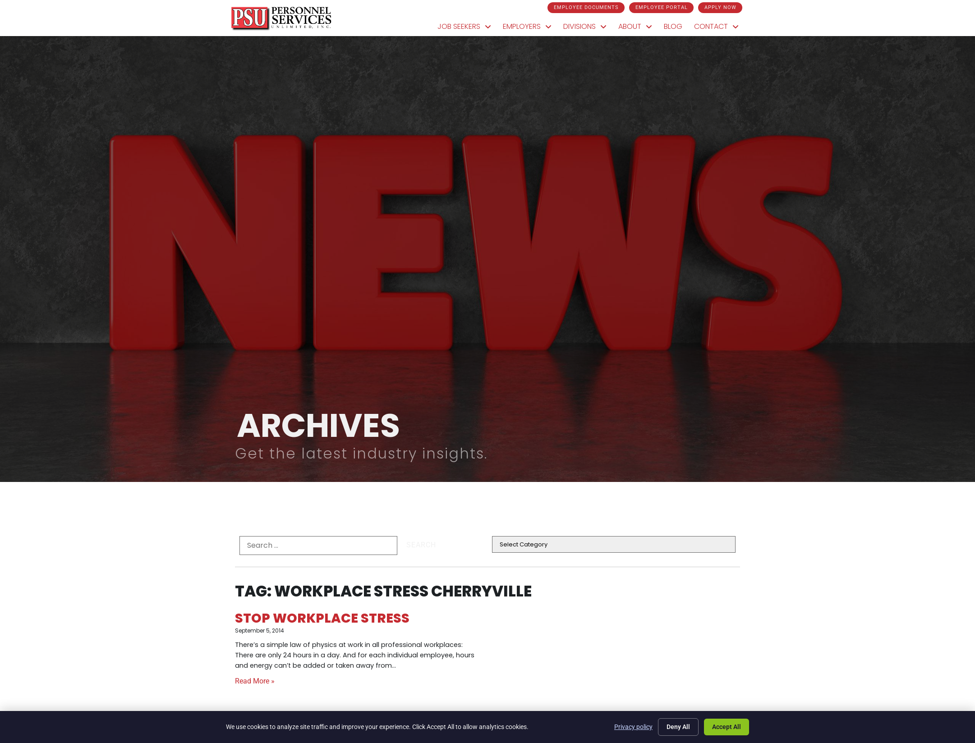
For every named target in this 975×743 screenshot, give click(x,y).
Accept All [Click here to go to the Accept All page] (726, 726)
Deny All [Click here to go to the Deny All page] (678, 726)
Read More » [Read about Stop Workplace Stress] (255, 681)
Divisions (584, 26)
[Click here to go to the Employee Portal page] (660, 7)
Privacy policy (633, 726)
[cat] (614, 544)
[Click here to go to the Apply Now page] (719, 7)
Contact (715, 26)
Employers (526, 26)
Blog (672, 26)
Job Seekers (463, 26)
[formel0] (318, 545)
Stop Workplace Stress (322, 618)
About (634, 26)
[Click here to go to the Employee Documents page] (585, 7)
